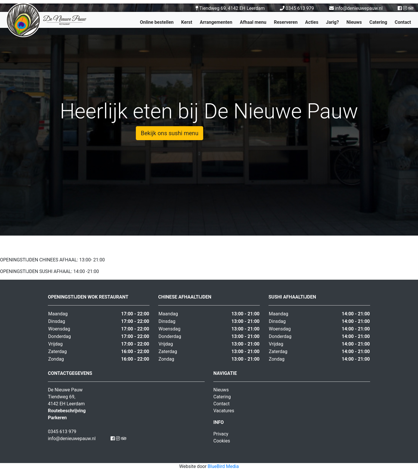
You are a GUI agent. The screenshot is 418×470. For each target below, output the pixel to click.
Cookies (221, 441)
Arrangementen (216, 22)
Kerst (186, 22)
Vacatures (223, 410)
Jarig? (332, 22)
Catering (378, 22)
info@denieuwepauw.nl (356, 8)
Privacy (220, 434)
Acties (311, 22)
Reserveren (286, 22)
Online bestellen (157, 22)
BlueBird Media (223, 466)
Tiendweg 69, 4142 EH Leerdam (230, 8)
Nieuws (354, 22)
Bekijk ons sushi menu (169, 133)
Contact (403, 22)
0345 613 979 (297, 8)
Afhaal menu (253, 22)
